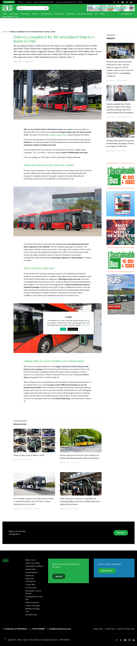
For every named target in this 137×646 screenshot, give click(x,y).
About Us (20, 2)
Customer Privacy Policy (126, 629)
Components (59, 14)
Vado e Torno (30, 560)
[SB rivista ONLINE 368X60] (111, 8)
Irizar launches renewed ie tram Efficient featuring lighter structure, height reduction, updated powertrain (80, 501)
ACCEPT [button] (63, 329)
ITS (96, 14)
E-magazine (9, 2)
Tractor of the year (32, 606)
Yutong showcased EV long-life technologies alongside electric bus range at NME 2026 (120, 143)
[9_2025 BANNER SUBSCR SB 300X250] (121, 175)
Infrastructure (46, 14)
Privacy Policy (98, 629)
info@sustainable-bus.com (59, 629)
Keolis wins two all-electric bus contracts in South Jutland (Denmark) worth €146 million (79, 456)
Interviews (70, 14)
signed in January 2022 (57, 135)
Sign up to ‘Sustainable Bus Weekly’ (43, 2)
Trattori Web (30, 584)
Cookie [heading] (68, 317)
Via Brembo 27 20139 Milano (14, 629)
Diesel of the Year (32, 602)
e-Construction (31, 588)
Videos (102, 14)
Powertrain (29, 575)
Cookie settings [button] (72, 329)
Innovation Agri (31, 614)
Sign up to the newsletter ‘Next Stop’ (66, 2)
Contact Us (28, 2)
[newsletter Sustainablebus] (121, 232)
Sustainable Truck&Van (34, 566)
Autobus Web (30, 569)
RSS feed (80, 2)
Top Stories (13, 14)
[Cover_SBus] (121, 294)
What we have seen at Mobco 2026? (29, 455)
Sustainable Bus (31, 572)
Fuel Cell (35, 14)
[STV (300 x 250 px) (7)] (121, 204)
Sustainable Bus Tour (10, 16)
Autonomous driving (84, 14)
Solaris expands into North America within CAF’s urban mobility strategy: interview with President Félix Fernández (120, 108)
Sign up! (59, 576)
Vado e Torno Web (32, 563)
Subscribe (121, 533)
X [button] (91, 314)
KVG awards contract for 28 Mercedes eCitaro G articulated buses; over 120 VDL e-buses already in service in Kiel (33, 501)
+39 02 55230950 (37, 629)
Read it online (106, 570)
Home (4, 14)
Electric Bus (25, 14)
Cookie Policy (110, 629)
